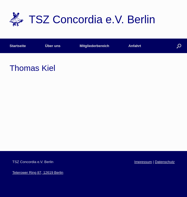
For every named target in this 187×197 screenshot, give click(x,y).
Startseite (18, 46)
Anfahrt (134, 46)
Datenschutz (165, 162)
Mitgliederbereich (94, 46)
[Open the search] (179, 46)
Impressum (143, 162)
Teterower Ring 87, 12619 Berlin (37, 172)
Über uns (52, 46)
